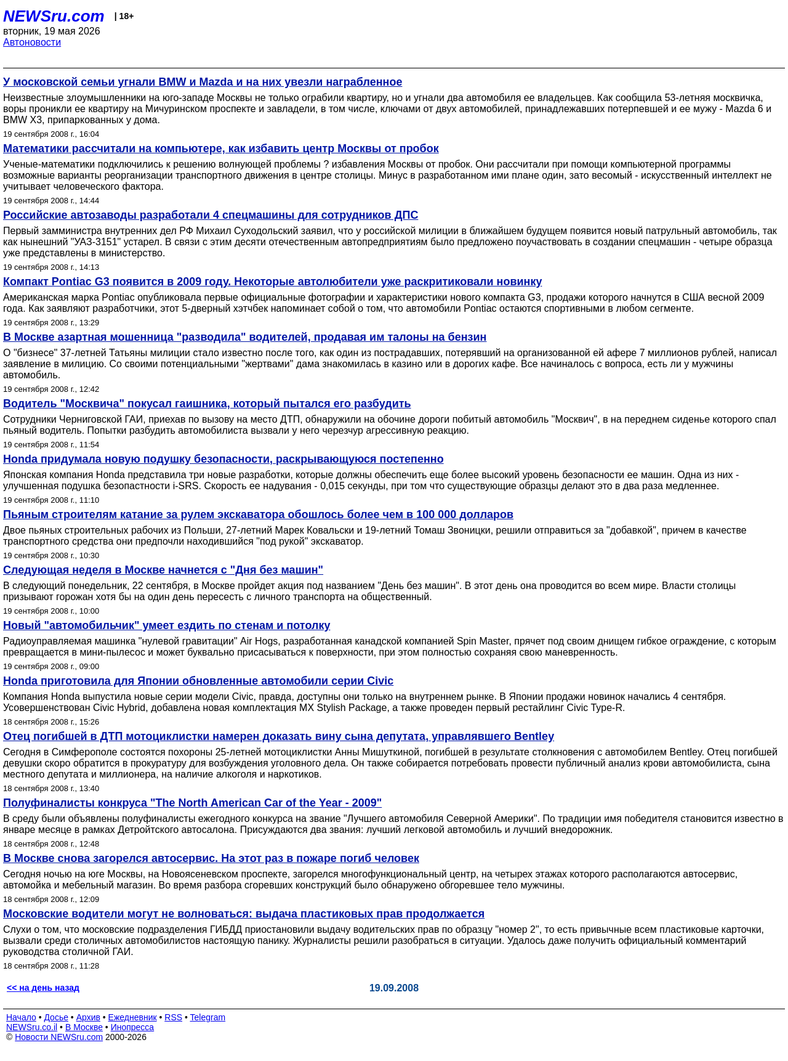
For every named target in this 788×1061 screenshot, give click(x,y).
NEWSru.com (54, 16)
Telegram (208, 1017)
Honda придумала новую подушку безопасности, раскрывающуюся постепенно (223, 459)
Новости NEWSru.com (59, 1037)
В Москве (84, 1027)
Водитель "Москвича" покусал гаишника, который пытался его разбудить (207, 403)
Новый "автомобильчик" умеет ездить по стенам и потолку (166, 625)
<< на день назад (43, 988)
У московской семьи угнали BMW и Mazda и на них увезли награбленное (202, 82)
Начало (21, 1017)
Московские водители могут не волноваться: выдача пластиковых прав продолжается (243, 914)
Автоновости (32, 42)
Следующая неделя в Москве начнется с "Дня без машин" (163, 570)
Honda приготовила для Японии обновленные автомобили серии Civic (198, 681)
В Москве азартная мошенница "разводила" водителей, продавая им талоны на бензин (244, 337)
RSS (173, 1017)
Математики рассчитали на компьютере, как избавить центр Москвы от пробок (221, 148)
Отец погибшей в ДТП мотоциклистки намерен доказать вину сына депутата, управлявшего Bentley (278, 736)
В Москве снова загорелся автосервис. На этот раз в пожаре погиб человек (211, 858)
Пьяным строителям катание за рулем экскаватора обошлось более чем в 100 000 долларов (258, 514)
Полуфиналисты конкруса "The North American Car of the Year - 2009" (192, 803)
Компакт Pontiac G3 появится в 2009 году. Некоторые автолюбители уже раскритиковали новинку (272, 281)
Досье (56, 1017)
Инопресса (133, 1027)
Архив (88, 1017)
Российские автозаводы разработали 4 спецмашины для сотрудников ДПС (210, 215)
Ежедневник (132, 1017)
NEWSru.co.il (31, 1027)
